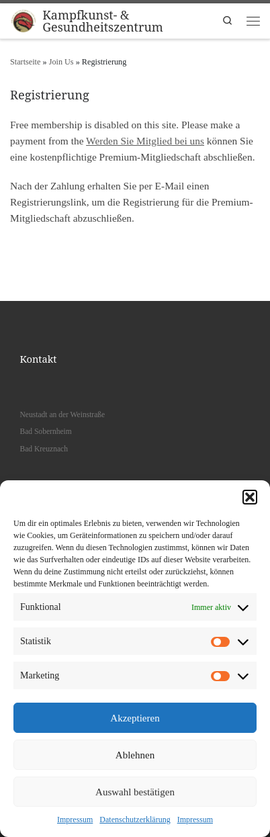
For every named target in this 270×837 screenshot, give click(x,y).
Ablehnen (135, 755)
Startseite (25, 62)
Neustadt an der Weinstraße (62, 414)
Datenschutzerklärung (134, 819)
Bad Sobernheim (45, 431)
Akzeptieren (134, 718)
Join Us (61, 62)
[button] (250, 497)
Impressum (75, 819)
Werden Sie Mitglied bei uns (145, 140)
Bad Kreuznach (43, 449)
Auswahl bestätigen (135, 792)
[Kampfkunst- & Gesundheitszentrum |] (24, 19)
